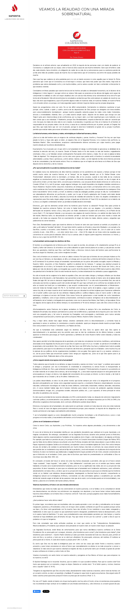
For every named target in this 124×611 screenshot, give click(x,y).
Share (37, 591)
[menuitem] (14, 305)
